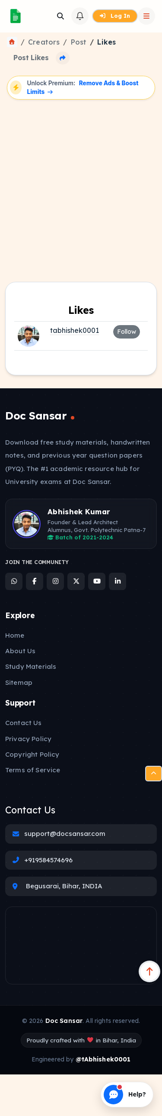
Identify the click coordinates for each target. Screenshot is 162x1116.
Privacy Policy (28, 739)
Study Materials (30, 666)
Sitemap (18, 682)
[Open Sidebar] (146, 16)
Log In (115, 15)
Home (15, 635)
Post (79, 42)
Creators (44, 42)
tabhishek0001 (74, 330)
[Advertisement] (81, 187)
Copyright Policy (32, 754)
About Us (20, 651)
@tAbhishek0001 (103, 1059)
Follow (126, 331)
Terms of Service (32, 770)
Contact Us (23, 723)
